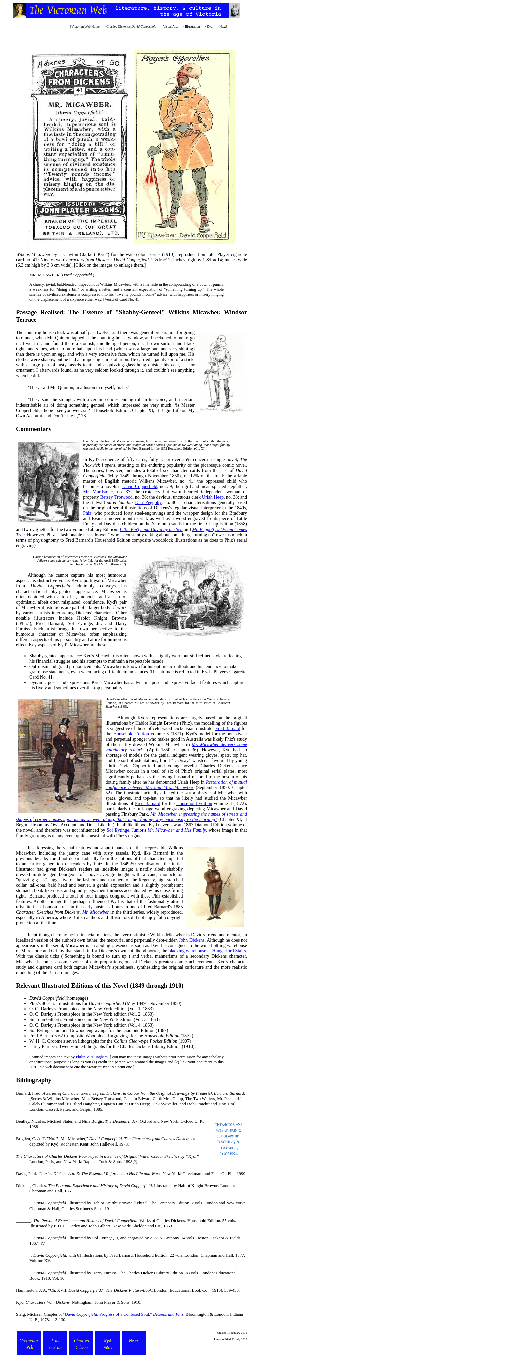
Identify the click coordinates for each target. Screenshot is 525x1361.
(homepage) (58, 998)
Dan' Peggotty (148, 502)
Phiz (87, 513)
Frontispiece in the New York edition (92, 1008)
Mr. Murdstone (98, 491)
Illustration (192, 26)
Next (222, 26)
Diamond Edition (138, 1030)
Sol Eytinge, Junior (125, 830)
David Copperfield (139, 486)
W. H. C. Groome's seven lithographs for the (103, 1041)
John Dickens (192, 940)
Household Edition (131, 733)
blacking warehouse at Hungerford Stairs (207, 950)
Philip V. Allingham (92, 1057)
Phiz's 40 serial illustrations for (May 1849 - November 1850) (105, 1003)
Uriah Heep (213, 497)
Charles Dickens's (131, 26)
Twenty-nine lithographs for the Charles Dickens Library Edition (120, 1046)
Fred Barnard (227, 728)
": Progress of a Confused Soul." (123, 1314)
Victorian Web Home (85, 26)
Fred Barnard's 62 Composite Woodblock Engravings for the (104, 1035)
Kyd (209, 26)
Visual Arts (170, 26)
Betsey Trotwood (116, 497)
